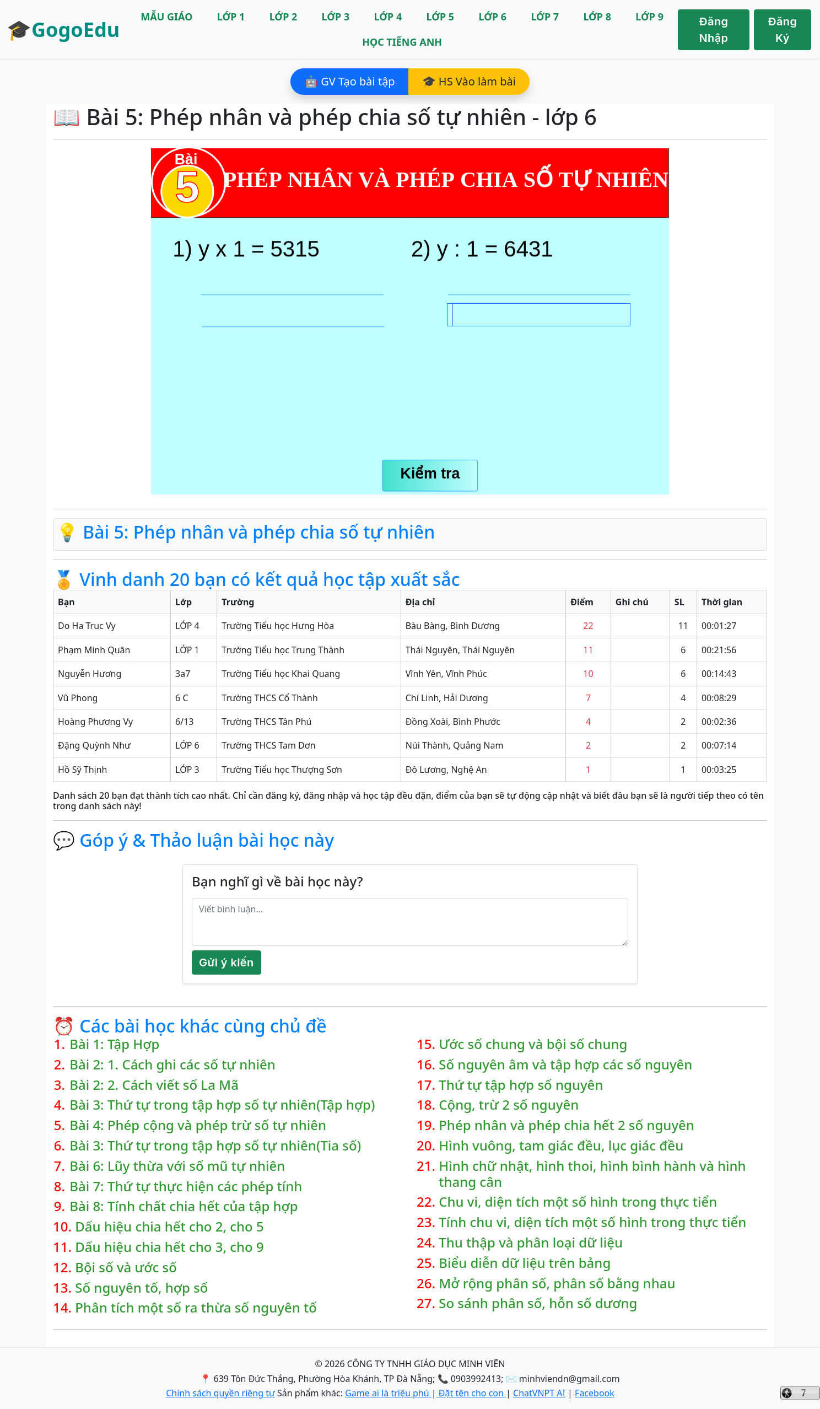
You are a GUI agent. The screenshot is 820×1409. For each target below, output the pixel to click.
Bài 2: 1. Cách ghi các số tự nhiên (172, 1065)
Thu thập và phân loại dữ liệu (531, 1243)
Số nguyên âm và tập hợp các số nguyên (565, 1065)
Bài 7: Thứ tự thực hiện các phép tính (185, 1187)
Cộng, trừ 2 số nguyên (509, 1105)
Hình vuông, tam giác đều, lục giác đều (561, 1146)
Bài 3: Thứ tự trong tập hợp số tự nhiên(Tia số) (215, 1146)
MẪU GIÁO (166, 16)
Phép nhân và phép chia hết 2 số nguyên (566, 1125)
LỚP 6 (492, 16)
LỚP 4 (388, 16)
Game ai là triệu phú (388, 1393)
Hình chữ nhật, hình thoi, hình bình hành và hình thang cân (592, 1174)
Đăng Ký (782, 30)
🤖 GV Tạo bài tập (349, 81)
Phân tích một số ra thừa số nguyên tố (196, 1308)
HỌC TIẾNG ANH (402, 42)
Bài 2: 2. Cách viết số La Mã (154, 1085)
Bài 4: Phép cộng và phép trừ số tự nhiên (197, 1125)
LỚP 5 (441, 16)
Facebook (594, 1393)
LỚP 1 (231, 16)
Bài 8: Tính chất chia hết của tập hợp (183, 1206)
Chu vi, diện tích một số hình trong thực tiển (578, 1202)
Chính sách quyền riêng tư (220, 1393)
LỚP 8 (597, 16)
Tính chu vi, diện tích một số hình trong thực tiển (592, 1222)
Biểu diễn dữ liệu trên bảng (525, 1263)
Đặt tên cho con (471, 1393)
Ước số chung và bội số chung (533, 1044)
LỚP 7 (545, 16)
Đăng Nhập (714, 30)
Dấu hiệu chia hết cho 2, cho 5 (169, 1227)
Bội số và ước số (126, 1268)
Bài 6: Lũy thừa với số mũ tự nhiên (177, 1166)
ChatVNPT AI (539, 1393)
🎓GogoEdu (63, 29)
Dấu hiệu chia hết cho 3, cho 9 (169, 1247)
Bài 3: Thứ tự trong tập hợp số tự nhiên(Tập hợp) (222, 1105)
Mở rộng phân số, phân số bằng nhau (557, 1284)
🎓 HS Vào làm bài (469, 81)
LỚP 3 (336, 16)
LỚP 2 (283, 16)
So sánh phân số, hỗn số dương (538, 1303)
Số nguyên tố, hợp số (141, 1288)
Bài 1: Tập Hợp (114, 1044)
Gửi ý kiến (226, 962)
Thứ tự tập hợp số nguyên (521, 1085)
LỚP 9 (649, 16)
